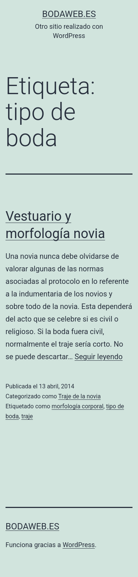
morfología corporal (77, 406)
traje (27, 416)
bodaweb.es (69, 14)
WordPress (79, 545)
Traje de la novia (79, 396)
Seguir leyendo (99, 356)
